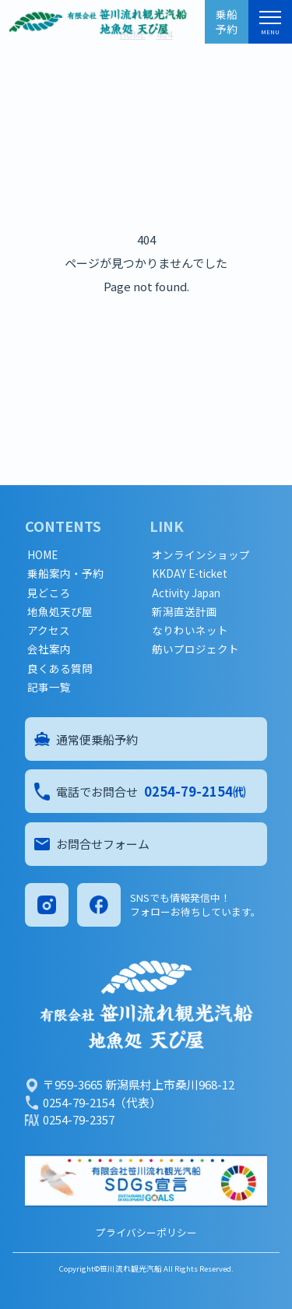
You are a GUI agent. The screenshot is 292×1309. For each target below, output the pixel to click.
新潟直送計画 (184, 611)
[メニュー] (270, 20)
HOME (42, 554)
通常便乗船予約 (86, 739)
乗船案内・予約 (65, 573)
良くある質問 (60, 668)
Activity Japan (186, 593)
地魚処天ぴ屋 (60, 611)
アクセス (48, 630)
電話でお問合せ (140, 791)
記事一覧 (49, 687)
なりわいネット (190, 630)
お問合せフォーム (92, 844)
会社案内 (49, 649)
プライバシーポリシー (146, 1232)
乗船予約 (226, 21)
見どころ (49, 593)
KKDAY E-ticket (189, 573)
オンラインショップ (201, 554)
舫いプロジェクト (195, 649)
